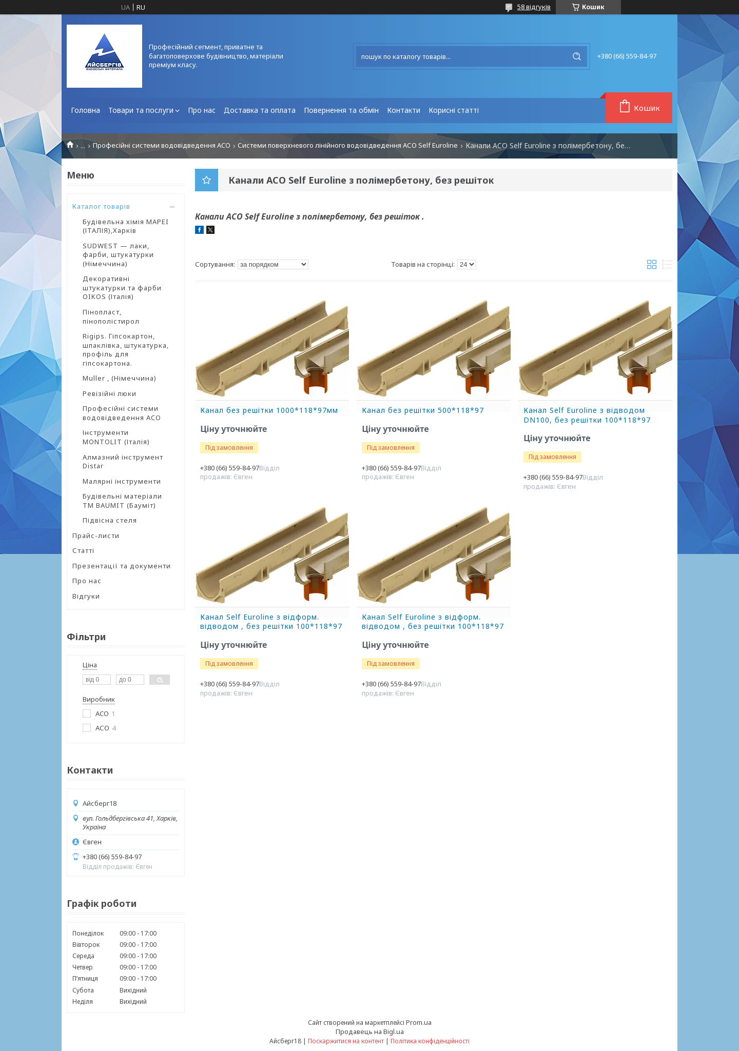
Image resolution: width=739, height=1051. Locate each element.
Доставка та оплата (260, 110)
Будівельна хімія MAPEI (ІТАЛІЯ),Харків (126, 226)
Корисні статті (454, 110)
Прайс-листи (96, 535)
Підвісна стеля (110, 520)
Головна (85, 110)
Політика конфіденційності (430, 1041)
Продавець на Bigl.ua (370, 1031)
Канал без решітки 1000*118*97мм (269, 410)
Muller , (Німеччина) (120, 378)
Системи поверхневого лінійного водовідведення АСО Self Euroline (348, 145)
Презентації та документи (121, 565)
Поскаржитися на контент (346, 1041)
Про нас (202, 110)
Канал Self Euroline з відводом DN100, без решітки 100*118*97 (587, 415)
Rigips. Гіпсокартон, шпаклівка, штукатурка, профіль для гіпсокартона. (126, 349)
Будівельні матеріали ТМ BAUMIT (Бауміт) (122, 500)
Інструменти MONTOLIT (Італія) (116, 437)
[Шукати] (577, 56)
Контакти (403, 110)
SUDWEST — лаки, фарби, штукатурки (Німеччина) (118, 254)
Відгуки (86, 596)
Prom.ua (419, 1022)
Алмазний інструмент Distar (123, 461)
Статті (83, 550)
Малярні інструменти (122, 481)
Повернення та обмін (341, 110)
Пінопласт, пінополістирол (111, 316)
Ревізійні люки (110, 393)
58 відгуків (534, 6)
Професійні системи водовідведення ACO (161, 145)
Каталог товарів (101, 206)
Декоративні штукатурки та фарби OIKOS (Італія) (122, 287)
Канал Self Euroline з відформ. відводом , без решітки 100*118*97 (271, 621)
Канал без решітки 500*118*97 (423, 410)
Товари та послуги (140, 110)
